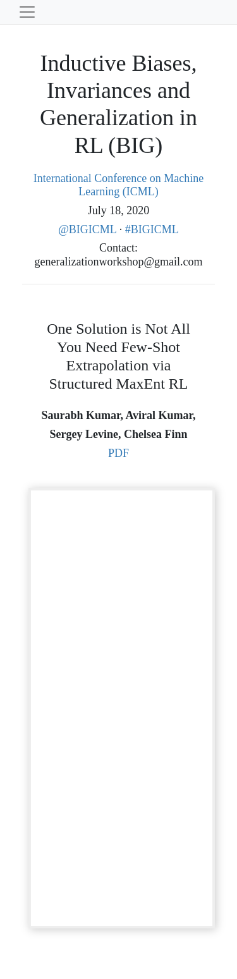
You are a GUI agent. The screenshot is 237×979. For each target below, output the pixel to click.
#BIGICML (152, 229)
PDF (118, 453)
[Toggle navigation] (27, 12)
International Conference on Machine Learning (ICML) (118, 185)
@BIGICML (88, 229)
